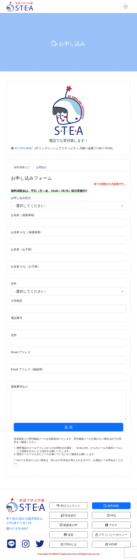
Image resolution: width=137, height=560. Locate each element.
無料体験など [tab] (22, 167)
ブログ (111, 525)
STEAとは (68, 544)
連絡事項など (19, 386)
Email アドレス (20, 352)
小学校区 (16, 301)
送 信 (68, 427)
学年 (14, 284)
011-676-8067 (23, 148)
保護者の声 (68, 525)
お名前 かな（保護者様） (27, 232)
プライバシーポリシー (111, 535)
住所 (14, 335)
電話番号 (16, 318)
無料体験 (111, 506)
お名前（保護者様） (24, 215)
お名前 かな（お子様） (25, 266)
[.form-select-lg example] (68, 205)
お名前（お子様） (22, 249)
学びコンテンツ (68, 506)
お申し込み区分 (21, 198)
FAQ (111, 515)
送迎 (68, 535)
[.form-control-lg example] (68, 223)
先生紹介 (68, 515)
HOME (111, 544)
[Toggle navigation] (126, 6)
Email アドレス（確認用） (28, 369)
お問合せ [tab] (41, 167)
